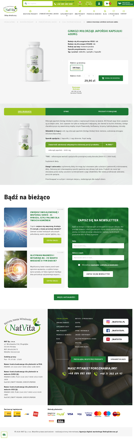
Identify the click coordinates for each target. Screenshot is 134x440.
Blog (58, 349)
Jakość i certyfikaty (83, 344)
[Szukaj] (37, 3)
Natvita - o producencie (84, 322)
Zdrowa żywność (63, 328)
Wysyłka (78, 354)
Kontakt (59, 354)
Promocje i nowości (60, 344)
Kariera (78, 333)
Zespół (77, 328)
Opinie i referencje (82, 338)
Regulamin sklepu (82, 360)
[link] (48, 12)
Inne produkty (62, 338)
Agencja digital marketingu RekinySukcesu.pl (98, 435)
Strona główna (62, 322)
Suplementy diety (63, 333)
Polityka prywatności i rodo (84, 350)
